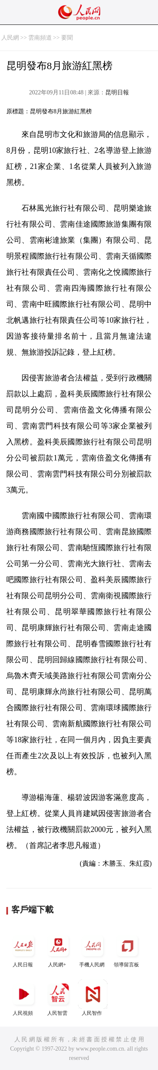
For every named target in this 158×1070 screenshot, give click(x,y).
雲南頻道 (40, 38)
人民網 (10, 38)
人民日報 (23, 949)
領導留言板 (127, 949)
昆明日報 (117, 92)
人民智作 (92, 997)
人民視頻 (23, 997)
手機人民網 (92, 949)
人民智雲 (58, 997)
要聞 (67, 38)
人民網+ (58, 949)
